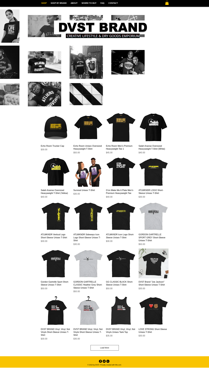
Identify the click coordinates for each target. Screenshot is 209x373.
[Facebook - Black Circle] (100, 361)
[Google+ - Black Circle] (107, 361)
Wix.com (118, 365)
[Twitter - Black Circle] (104, 361)
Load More (104, 348)
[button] (167, 3)
